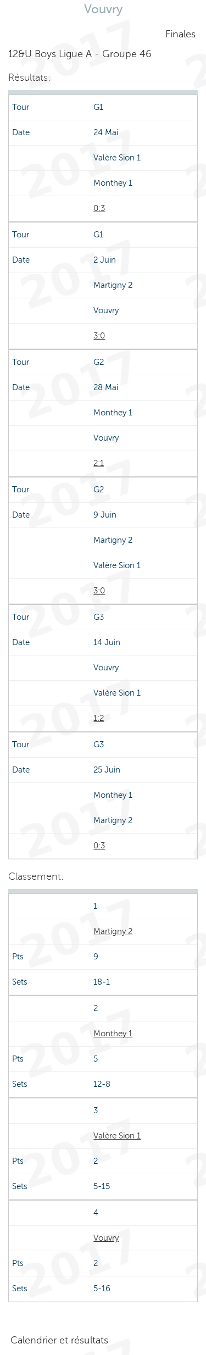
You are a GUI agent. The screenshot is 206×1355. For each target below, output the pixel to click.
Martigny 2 (112, 931)
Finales (180, 34)
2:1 (98, 463)
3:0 (99, 335)
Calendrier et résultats (59, 1340)
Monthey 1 (112, 1033)
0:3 (99, 208)
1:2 (98, 718)
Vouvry (106, 1238)
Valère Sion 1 (117, 1135)
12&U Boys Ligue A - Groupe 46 (80, 53)
